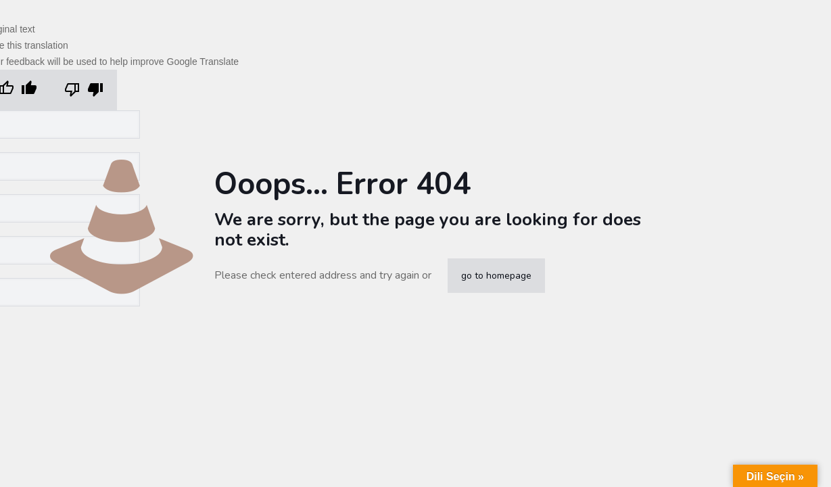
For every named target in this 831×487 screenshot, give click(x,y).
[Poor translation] (84, 90)
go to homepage (496, 275)
